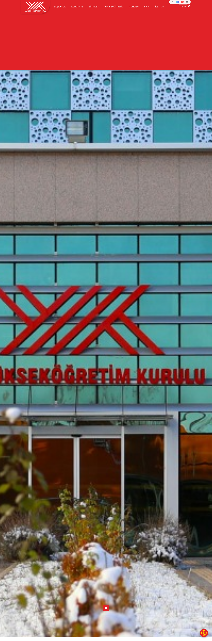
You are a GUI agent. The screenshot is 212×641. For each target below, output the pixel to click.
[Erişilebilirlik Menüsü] (204, 633)
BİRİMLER (94, 7)
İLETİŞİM (159, 7)
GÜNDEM (134, 7)
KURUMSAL (77, 7)
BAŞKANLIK (60, 7)
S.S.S (147, 7)
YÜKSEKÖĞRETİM (114, 7)
